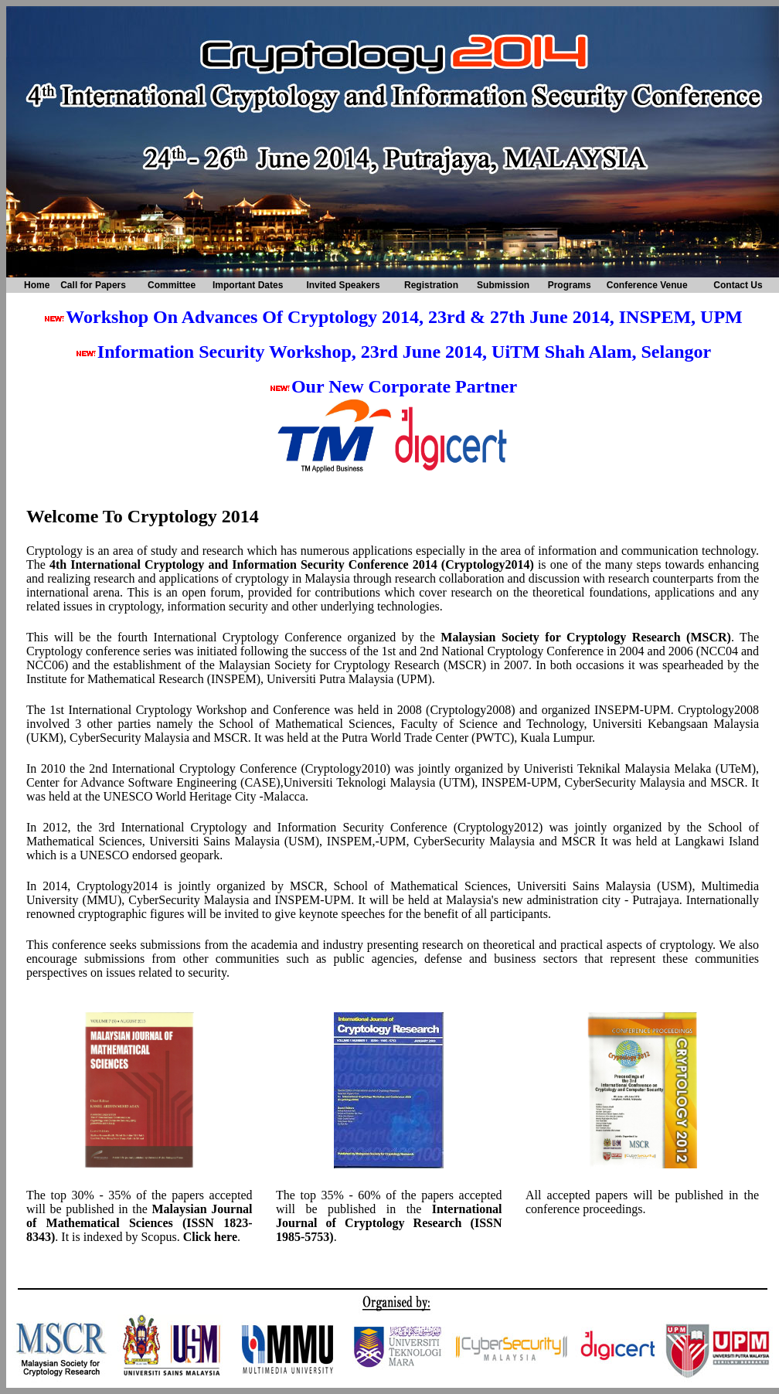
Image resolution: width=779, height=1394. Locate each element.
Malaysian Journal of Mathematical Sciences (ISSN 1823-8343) (139, 1222)
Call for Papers (93, 285)
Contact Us (737, 285)
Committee (172, 285)
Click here (210, 1236)
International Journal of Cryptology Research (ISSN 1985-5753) (389, 1222)
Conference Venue (647, 285)
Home (36, 285)
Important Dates (248, 285)
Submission (503, 285)
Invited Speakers (342, 285)
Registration (431, 285)
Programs (569, 285)
